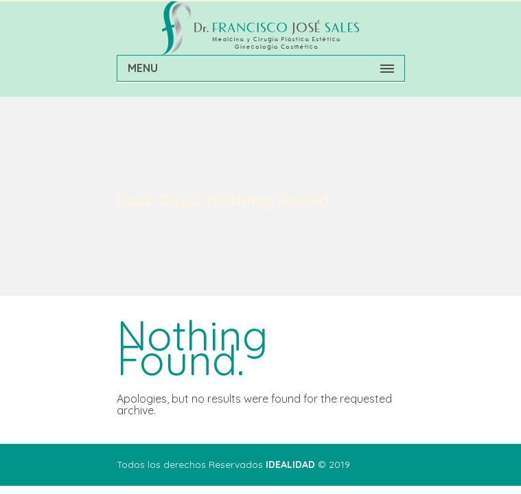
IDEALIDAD (290, 464)
